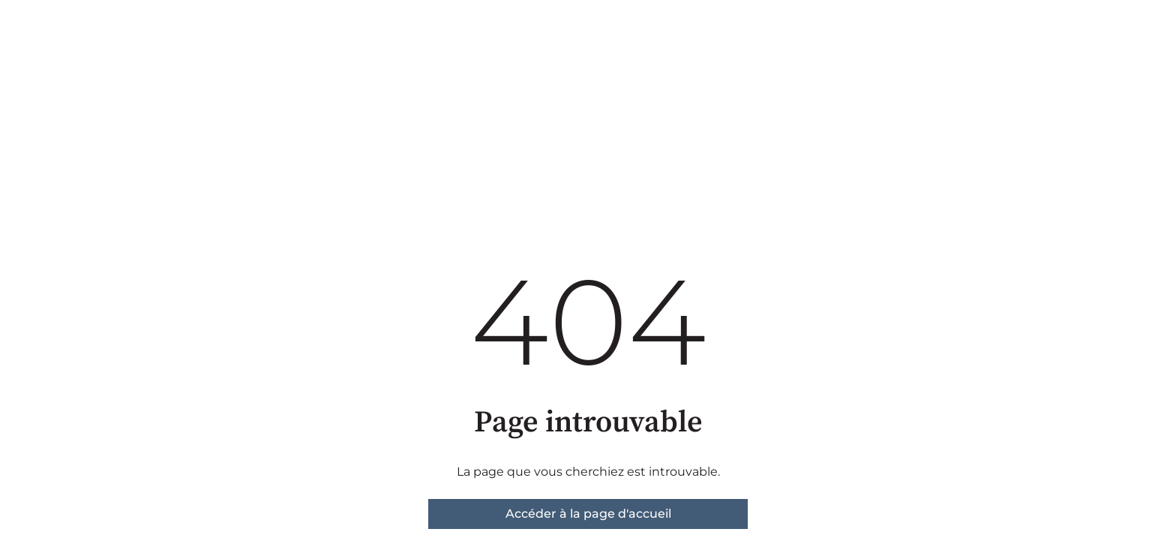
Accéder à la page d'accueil (588, 513)
